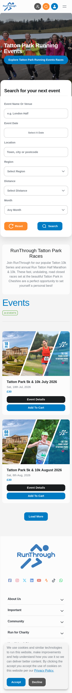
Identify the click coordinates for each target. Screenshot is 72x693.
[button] (36, 382)
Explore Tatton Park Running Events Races (36, 59)
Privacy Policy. (44, 670)
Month (8, 200)
